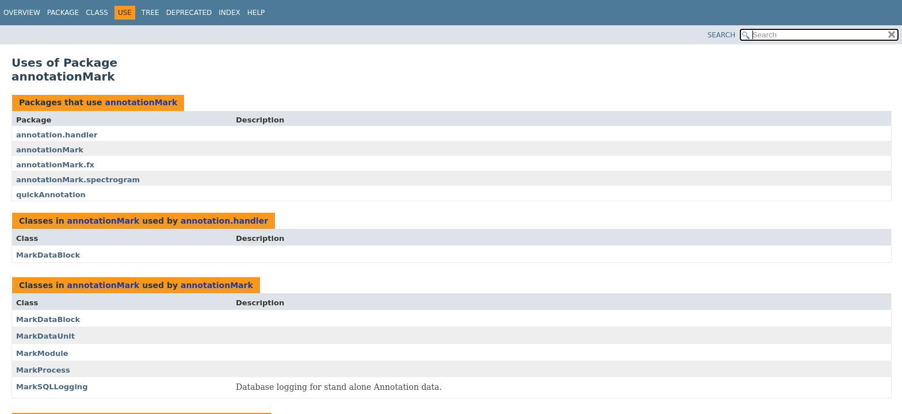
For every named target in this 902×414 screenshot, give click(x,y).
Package (63, 13)
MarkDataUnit (45, 336)
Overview (21, 13)
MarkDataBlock (48, 255)
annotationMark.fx (55, 164)
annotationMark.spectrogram (78, 179)
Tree (150, 13)
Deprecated (189, 13)
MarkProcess (43, 370)
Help (256, 13)
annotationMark (141, 102)
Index (229, 13)
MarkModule (42, 353)
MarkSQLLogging (51, 386)
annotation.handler (56, 135)
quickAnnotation (51, 194)
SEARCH (722, 35)
